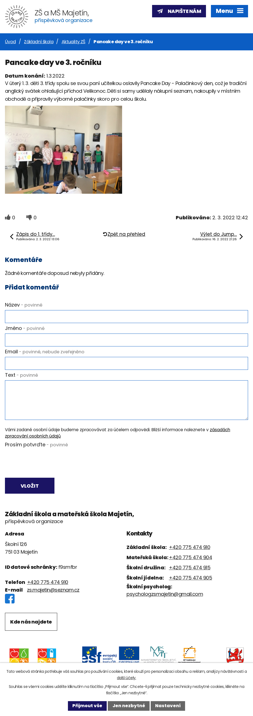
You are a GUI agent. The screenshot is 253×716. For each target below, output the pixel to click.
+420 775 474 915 (189, 568)
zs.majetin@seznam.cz (53, 590)
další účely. (126, 678)
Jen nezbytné (128, 706)
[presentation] (45, 463)
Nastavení (168, 706)
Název (23, 304)
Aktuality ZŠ (74, 42)
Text (21, 374)
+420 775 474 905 (190, 578)
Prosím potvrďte (36, 444)
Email (44, 351)
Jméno (25, 328)
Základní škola (38, 42)
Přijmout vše (87, 706)
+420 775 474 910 (47, 582)
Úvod (10, 42)
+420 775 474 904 (190, 557)
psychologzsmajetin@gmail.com (165, 594)
